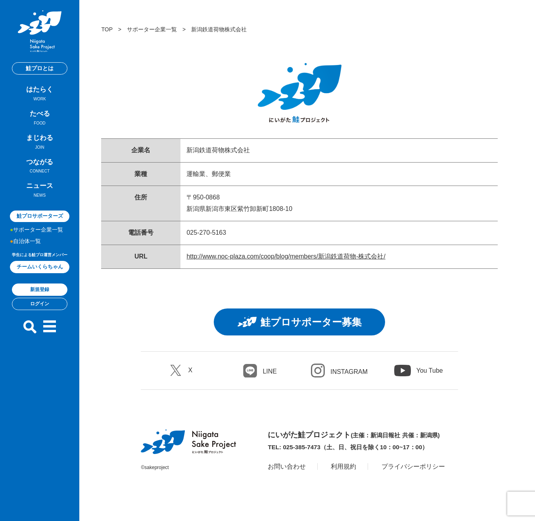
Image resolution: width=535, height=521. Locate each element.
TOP (106, 29)
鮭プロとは (40, 68)
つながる (39, 167)
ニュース (39, 191)
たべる (39, 119)
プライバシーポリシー (413, 466)
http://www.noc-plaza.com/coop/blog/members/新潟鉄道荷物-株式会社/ (285, 256)
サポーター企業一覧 (38, 229)
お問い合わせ (287, 466)
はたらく (39, 95)
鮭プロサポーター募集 (300, 322)
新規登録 (39, 289)
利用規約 (343, 466)
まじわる (39, 143)
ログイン (39, 303)
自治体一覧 (27, 241)
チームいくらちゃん (40, 267)
